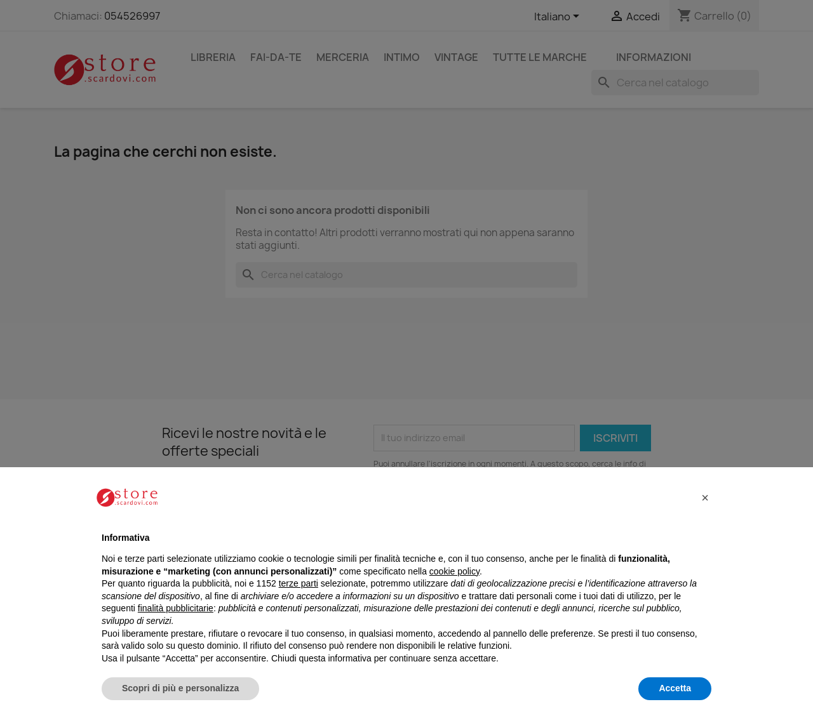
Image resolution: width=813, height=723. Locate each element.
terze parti (298, 583)
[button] (705, 498)
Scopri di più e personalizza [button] (180, 688)
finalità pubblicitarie (175, 608)
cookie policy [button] (454, 571)
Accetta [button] (675, 688)
